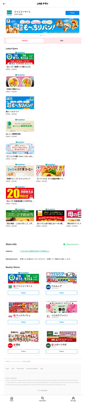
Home (11, 400)
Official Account (72, 244)
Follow (72, 13)
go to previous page (4, 3)
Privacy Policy (20, 368)
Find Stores (42, 400)
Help (13, 368)
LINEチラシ (42, 4)
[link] (9, 12)
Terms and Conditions (32, 368)
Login (41, 368)
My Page (73, 400)
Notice (7, 368)
